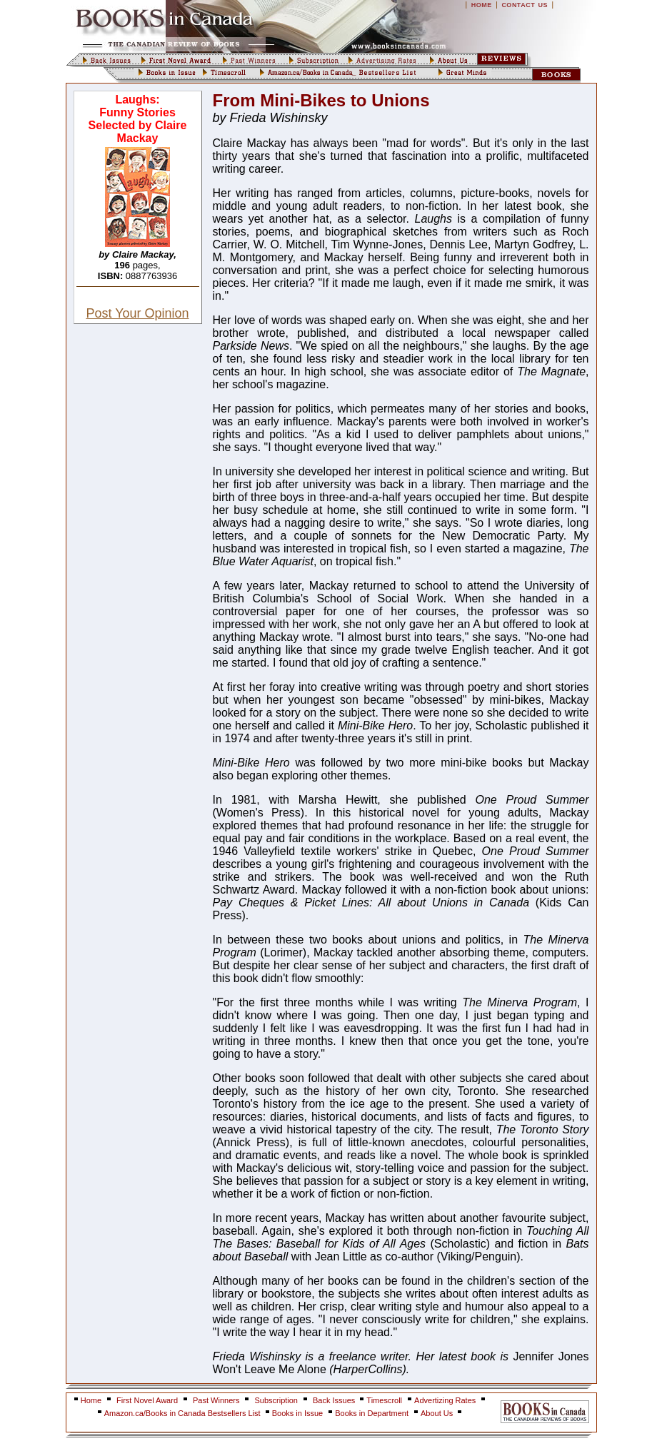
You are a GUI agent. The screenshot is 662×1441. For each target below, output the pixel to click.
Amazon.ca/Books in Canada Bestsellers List (183, 1413)
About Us (438, 1413)
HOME (481, 5)
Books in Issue (298, 1413)
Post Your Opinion (137, 313)
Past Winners (216, 1400)
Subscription (276, 1400)
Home (91, 1400)
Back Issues (335, 1400)
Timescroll (384, 1400)
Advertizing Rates (445, 1400)
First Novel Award (147, 1400)
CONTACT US (524, 5)
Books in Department (371, 1413)
